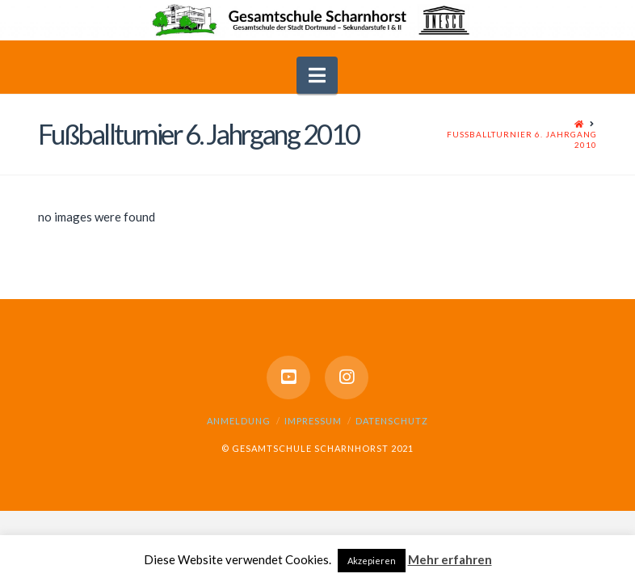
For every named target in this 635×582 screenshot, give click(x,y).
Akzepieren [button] (371, 560)
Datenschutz (391, 420)
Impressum (313, 420)
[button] (317, 75)
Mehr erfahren (450, 559)
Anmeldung (239, 420)
